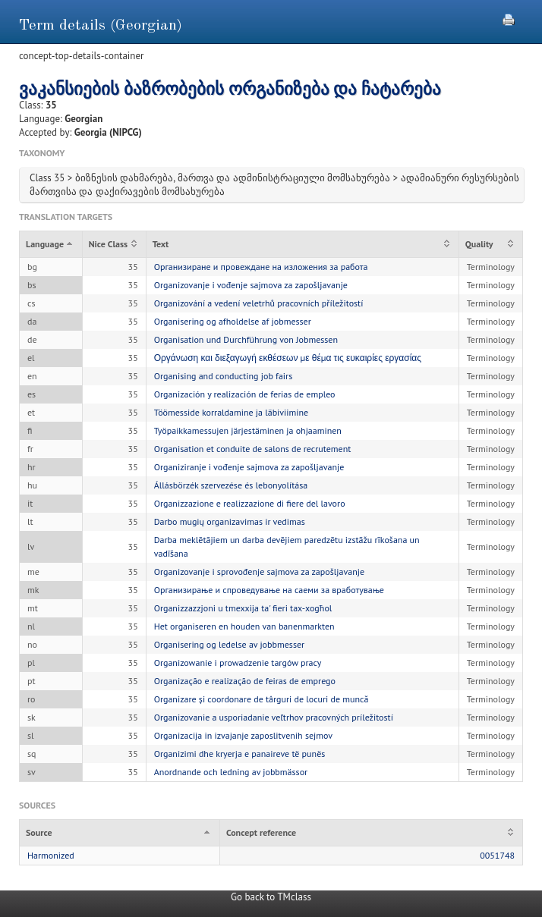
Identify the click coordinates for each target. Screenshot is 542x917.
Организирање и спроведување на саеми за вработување (269, 589)
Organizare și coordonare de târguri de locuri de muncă (261, 699)
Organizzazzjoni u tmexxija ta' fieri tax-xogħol (243, 608)
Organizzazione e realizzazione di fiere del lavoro (249, 503)
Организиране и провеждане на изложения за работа (261, 266)
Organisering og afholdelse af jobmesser (232, 321)
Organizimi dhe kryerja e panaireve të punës (240, 753)
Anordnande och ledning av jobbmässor (230, 771)
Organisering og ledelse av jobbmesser (229, 644)
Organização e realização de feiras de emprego (245, 680)
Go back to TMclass (271, 896)
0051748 (497, 855)
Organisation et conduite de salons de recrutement (252, 448)
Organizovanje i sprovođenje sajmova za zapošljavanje (259, 571)
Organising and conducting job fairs (223, 376)
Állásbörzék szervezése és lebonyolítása (231, 485)
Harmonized (50, 855)
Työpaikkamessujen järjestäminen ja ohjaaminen (248, 430)
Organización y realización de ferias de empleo (245, 394)
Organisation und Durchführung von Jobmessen (246, 339)
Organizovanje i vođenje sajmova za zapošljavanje (251, 284)
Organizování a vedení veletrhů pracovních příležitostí (259, 303)
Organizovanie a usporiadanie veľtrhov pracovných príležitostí (273, 717)
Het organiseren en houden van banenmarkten (244, 626)
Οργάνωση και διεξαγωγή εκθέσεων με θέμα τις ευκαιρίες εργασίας (287, 357)
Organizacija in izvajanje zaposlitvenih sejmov (243, 735)
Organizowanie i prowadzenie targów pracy (238, 662)
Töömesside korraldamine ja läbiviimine (231, 412)
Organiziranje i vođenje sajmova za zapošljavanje (249, 467)
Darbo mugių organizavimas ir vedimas (229, 521)
